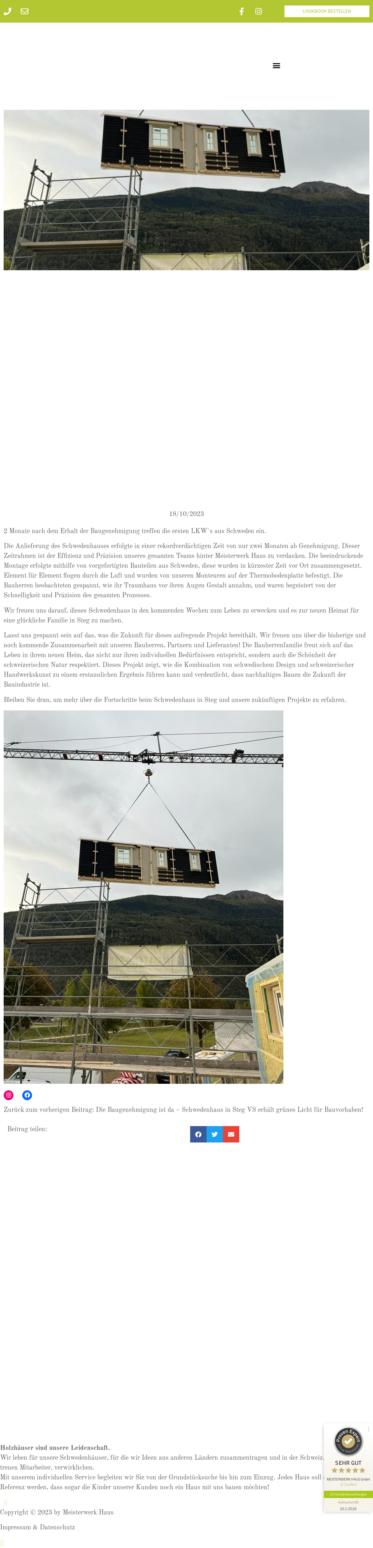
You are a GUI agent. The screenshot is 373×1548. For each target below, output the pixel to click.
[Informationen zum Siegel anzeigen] (348, 1503)
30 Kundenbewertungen (348, 1492)
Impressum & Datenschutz (37, 1527)
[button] (277, 65)
